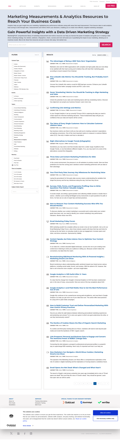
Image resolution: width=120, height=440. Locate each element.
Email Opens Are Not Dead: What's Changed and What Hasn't (75, 368)
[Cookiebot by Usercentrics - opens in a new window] (11, 436)
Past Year (16, 163)
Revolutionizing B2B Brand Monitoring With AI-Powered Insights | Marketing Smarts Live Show (77, 258)
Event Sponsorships (14, 415)
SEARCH (106, 45)
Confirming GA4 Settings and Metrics (65, 108)
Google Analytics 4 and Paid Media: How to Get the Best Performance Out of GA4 (78, 289)
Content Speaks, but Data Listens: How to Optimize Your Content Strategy (76, 241)
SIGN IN (82, 6)
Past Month (16, 158)
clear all (37, 55)
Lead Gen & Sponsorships (16, 413)
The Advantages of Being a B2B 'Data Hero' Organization (73, 62)
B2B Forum (38, 405)
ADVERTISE (68, 6)
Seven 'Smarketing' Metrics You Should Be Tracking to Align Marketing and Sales (79, 94)
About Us (11, 401)
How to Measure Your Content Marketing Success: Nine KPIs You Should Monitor (76, 205)
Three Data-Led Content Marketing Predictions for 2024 (73, 157)
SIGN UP (96, 6)
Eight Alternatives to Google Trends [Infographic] (70, 142)
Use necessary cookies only (105, 429)
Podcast (108, 1)
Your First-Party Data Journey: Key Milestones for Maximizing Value (77, 173)
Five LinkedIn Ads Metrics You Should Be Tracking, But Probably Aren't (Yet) (79, 78)
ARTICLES (22, 6)
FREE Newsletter (94, 1)
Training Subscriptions (41, 401)
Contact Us (38, 413)
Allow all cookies (105, 423)
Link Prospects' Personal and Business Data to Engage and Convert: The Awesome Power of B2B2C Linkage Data (78, 338)
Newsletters (12, 405)
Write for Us (12, 417)
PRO (9, 6)
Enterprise (102, 1)
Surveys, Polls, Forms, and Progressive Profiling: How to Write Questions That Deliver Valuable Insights (75, 188)
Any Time (16, 165)
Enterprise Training (40, 403)
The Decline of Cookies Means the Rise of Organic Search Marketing (78, 324)
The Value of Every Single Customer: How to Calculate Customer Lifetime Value (76, 125)
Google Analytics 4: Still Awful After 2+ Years (68, 275)
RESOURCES (52, 6)
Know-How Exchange (41, 415)
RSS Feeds (12, 403)
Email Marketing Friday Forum (62, 222)
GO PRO (111, 6)
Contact (113, 1)
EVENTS (37, 6)
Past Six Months (18, 161)
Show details (27, 436)
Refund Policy (39, 417)
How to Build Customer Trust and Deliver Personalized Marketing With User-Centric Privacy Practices (79, 307)
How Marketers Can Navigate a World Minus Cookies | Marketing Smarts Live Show (76, 354)
